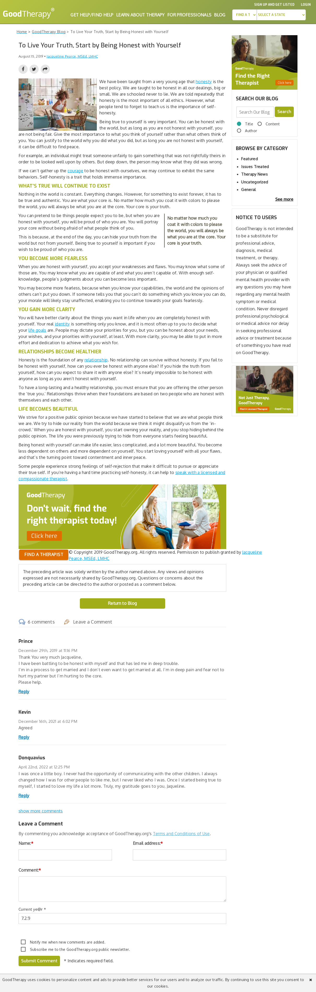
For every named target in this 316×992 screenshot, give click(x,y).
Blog (219, 14)
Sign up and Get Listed (274, 5)
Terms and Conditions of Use (181, 833)
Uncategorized (254, 182)
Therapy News (254, 174)
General (248, 189)
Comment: (30, 870)
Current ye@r (32, 909)
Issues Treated (255, 166)
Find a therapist (43, 554)
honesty (204, 81)
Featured (249, 158)
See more (284, 199)
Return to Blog (122, 603)
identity (62, 323)
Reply (24, 691)
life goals (37, 330)
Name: (26, 843)
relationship (96, 359)
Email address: (148, 843)
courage (75, 170)
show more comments (41, 811)
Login (306, 5)
